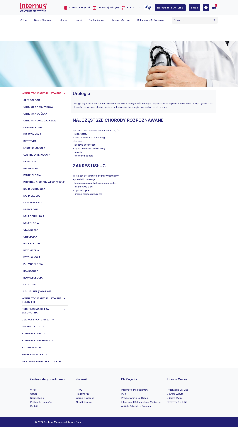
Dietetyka (30, 141)
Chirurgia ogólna (35, 113)
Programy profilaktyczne (43, 361)
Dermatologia (33, 127)
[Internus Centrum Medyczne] (33, 7)
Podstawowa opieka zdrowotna (45, 311)
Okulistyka (30, 229)
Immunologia (32, 175)
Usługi (78, 20)
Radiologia (30, 270)
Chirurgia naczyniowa (38, 106)
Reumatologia (33, 277)
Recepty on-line (121, 20)
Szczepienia (33, 347)
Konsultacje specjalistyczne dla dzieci (45, 300)
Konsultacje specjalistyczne (45, 93)
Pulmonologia (33, 264)
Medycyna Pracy (36, 354)
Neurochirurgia (33, 216)
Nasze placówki (42, 20)
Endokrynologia (34, 147)
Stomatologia (35, 333)
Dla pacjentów (96, 20)
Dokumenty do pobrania (150, 20)
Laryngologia (32, 202)
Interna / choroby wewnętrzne (44, 182)
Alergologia (32, 100)
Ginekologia (31, 168)
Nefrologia (31, 209)
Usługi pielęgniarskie (37, 291)
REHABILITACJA (34, 326)
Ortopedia (30, 236)
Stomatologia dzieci (39, 340)
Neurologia (31, 223)
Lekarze (63, 20)
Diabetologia (32, 134)
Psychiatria (31, 250)
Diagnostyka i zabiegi (39, 320)
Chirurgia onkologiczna (39, 120)
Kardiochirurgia (34, 188)
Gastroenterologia (36, 154)
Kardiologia (31, 195)
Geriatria (29, 161)
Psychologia (31, 257)
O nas (23, 20)
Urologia (29, 284)
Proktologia (32, 243)
